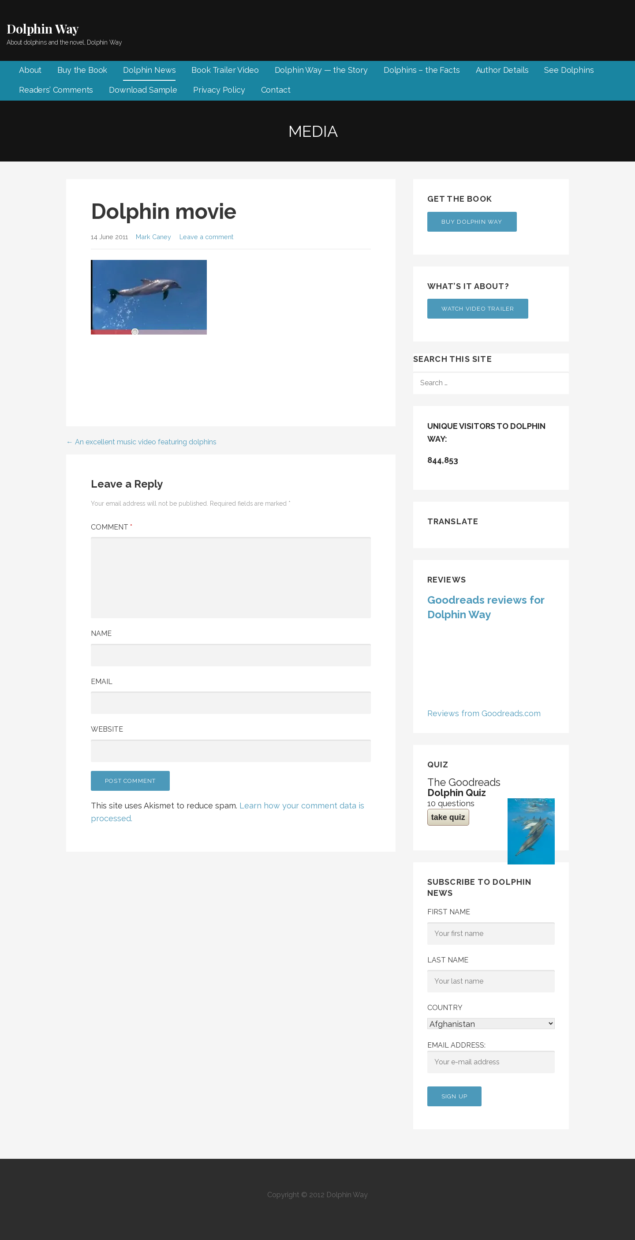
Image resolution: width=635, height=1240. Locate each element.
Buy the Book (82, 70)
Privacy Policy (219, 89)
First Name (448, 912)
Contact (276, 89)
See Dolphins (569, 70)
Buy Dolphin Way (472, 221)
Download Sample (143, 89)
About (30, 70)
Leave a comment (206, 236)
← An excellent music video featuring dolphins (141, 442)
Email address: (491, 1057)
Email (101, 681)
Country (445, 1007)
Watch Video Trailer (478, 308)
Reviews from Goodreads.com (484, 713)
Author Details (502, 70)
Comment (111, 527)
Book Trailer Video (224, 70)
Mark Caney (153, 236)
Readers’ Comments (56, 89)
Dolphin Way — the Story (321, 70)
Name (101, 633)
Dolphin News (149, 70)
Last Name (447, 960)
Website (107, 729)
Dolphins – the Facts (422, 70)
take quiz (448, 817)
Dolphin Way (43, 28)
